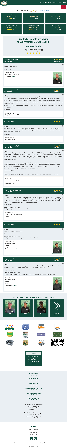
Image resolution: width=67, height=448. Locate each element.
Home (40, 2)
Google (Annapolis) (35, 438)
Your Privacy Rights (52, 443)
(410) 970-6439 (33, 375)
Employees (45, 2)
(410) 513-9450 (33, 380)
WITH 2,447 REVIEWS (44, 11)
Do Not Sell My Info (40, 443)
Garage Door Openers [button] (55, 6)
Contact (64, 2)
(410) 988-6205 (33, 385)
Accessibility (30, 443)
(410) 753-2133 (33, 400)
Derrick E (14, 249)
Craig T (14, 76)
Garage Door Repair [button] (45, 6)
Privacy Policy (22, 443)
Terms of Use (13, 443)
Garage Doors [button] (36, 6)
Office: (33, 406)
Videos (59, 2)
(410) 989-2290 (33, 390)
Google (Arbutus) (31, 438)
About (49, 2)
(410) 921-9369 (33, 395)
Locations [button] (54, 2)
